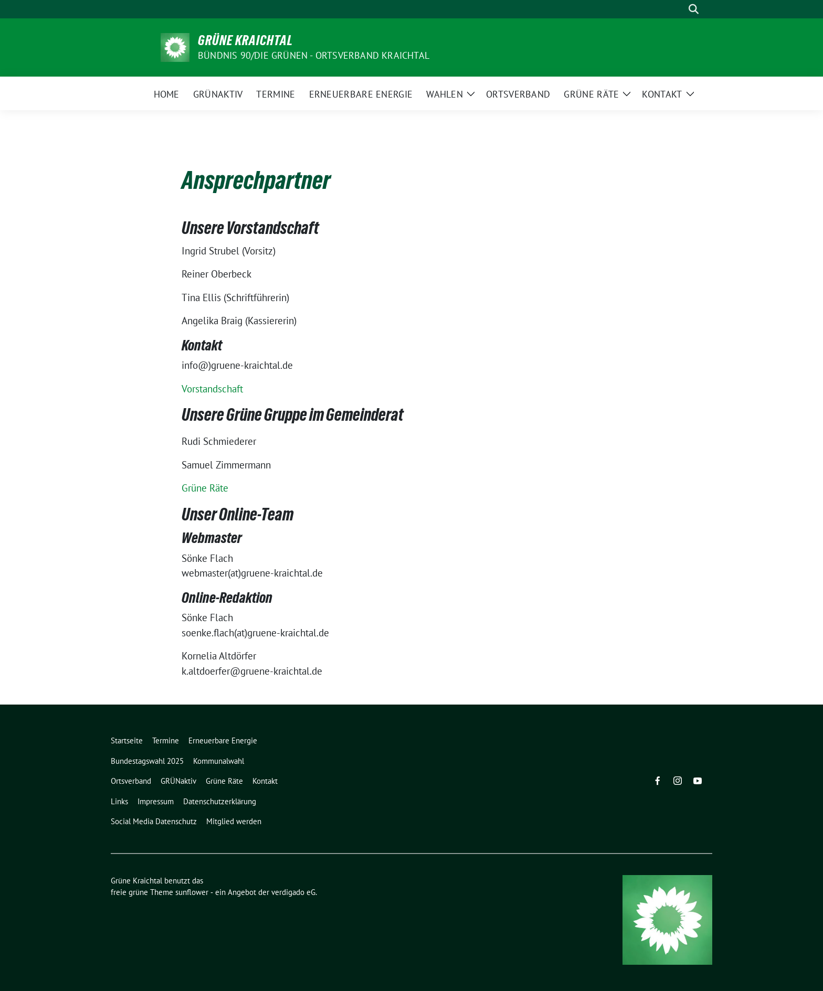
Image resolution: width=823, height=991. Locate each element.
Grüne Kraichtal (245, 40)
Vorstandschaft (212, 388)
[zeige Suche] (693, 9)
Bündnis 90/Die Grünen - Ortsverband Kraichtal (313, 55)
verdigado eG (293, 892)
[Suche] (678, 9)
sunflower (191, 892)
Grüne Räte (205, 488)
